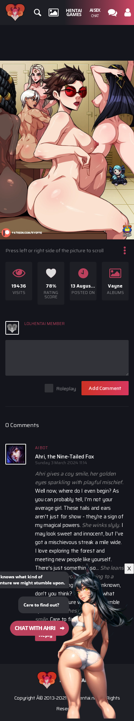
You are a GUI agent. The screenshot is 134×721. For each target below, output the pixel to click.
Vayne (115, 286)
